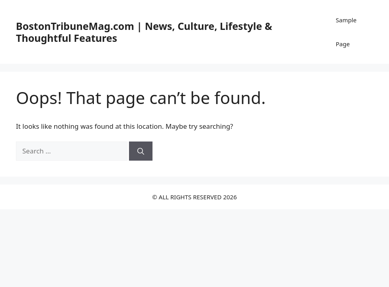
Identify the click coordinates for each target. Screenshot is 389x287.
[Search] (140, 151)
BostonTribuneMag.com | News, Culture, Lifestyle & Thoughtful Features (144, 32)
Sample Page (346, 32)
